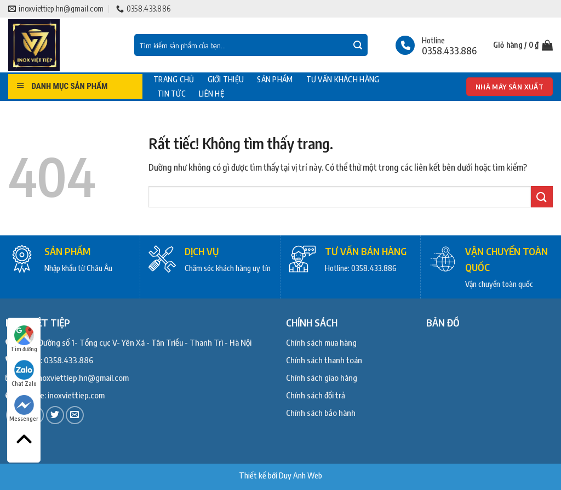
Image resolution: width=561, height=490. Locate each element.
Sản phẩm (275, 79)
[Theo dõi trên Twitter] (55, 415)
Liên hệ (211, 93)
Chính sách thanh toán (324, 360)
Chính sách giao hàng (321, 377)
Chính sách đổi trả (315, 395)
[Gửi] (357, 45)
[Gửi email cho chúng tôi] (75, 415)
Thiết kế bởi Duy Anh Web (280, 475)
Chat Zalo (24, 373)
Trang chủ (173, 79)
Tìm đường (23, 338)
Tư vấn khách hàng (343, 79)
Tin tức (171, 93)
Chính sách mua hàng (321, 342)
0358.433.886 (68, 360)
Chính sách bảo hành (321, 413)
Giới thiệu (226, 79)
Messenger (23, 408)
